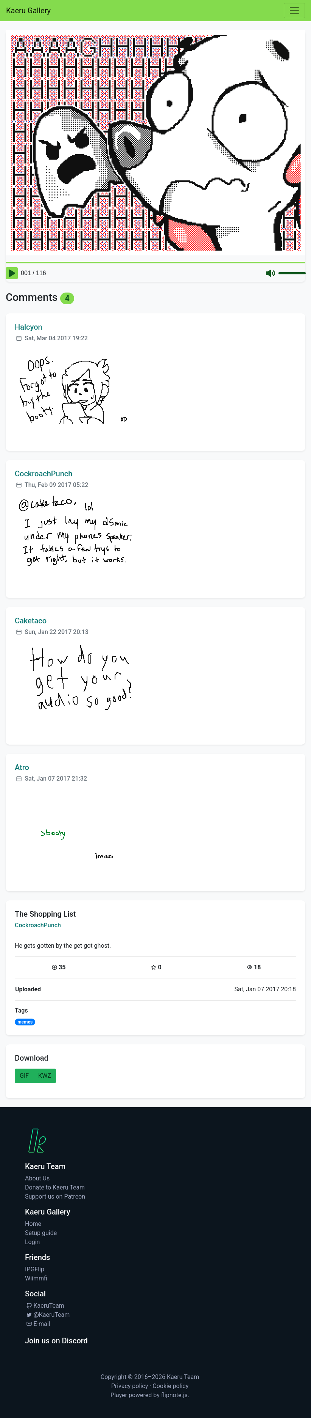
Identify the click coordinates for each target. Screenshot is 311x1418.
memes (25, 1022)
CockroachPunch (38, 925)
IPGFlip (34, 1269)
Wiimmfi (36, 1278)
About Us (37, 1178)
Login (32, 1242)
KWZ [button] (44, 1075)
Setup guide (41, 1232)
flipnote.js (174, 1395)
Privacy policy (129, 1386)
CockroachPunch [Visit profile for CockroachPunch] (43, 473)
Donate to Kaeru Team (55, 1187)
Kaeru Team (183, 1376)
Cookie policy (170, 1386)
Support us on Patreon (55, 1196)
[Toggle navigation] (294, 10)
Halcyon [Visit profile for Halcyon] (28, 327)
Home (33, 1223)
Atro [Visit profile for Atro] (22, 767)
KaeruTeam (44, 1305)
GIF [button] (24, 1075)
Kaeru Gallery (28, 10)
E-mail (37, 1323)
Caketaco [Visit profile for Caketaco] (31, 620)
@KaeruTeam (47, 1314)
